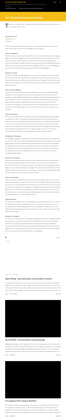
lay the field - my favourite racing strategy (25, 339)
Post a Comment (13, 293)
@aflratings (8, 41)
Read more (58, 293)
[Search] (55, 2)
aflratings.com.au (10, 39)
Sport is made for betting (15, 2)
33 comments (12, 354)
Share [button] (58, 237)
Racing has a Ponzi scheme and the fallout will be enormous (31, 8)
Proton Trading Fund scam (10, 8)
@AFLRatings (39, 24)
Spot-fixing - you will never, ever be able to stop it (28, 278)
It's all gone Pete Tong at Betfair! (21, 400)
